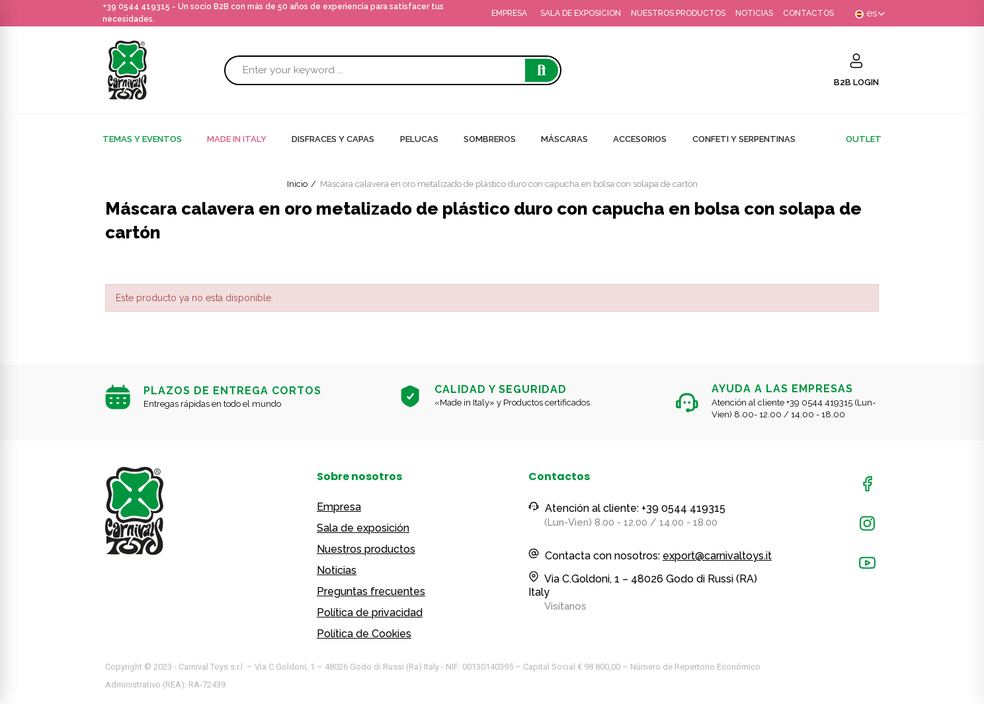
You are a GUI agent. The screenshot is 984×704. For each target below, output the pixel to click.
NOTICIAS (754, 13)
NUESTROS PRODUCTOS (678, 13)
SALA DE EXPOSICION (580, 13)
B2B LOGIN (856, 82)
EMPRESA (509, 13)
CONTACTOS (808, 13)
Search (541, 70)
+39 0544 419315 (136, 6)
